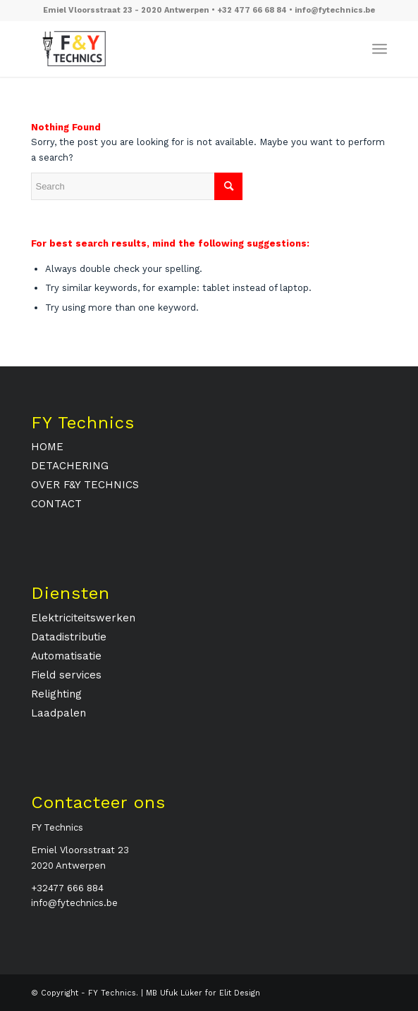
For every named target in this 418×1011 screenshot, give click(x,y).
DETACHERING (70, 465)
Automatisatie (66, 656)
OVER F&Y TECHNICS (85, 484)
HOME (47, 446)
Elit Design (239, 993)
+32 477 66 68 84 (253, 10)
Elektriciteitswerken (83, 618)
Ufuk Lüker (181, 993)
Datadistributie (68, 637)
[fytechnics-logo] (173, 48)
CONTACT (56, 503)
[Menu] (379, 49)
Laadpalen (58, 713)
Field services (66, 675)
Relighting (56, 694)
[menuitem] (379, 49)
